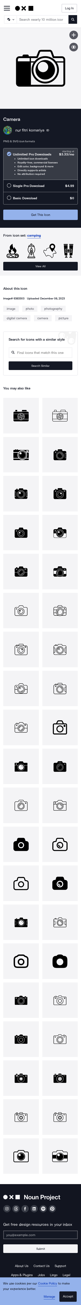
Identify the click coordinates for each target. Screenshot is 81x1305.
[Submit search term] (72, 19)
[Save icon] (73, 35)
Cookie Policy (47, 1283)
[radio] (40, 164)
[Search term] (42, 19)
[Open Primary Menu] (7, 8)
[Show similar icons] (73, 47)
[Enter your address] (40, 1235)
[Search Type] (10, 19)
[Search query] (40, 352)
